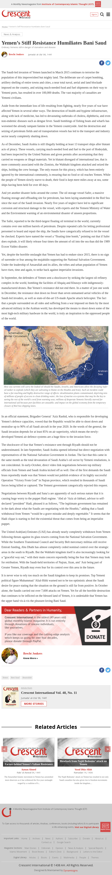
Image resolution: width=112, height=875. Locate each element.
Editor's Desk (55, 851)
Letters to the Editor (92, 851)
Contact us (46, 842)
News (47, 838)
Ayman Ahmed (28, 769)
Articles (32, 857)
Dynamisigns (70, 870)
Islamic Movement (18, 851)
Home (24, 838)
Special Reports (96, 848)
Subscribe (73, 838)
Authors (59, 838)
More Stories (34, 703)
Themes (95, 857)
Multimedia (69, 857)
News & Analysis (75, 848)
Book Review (38, 851)
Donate (86, 838)
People (82, 857)
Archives (36, 838)
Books (44, 857)
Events (55, 857)
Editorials (46, 848)
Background (72, 851)
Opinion (59, 848)
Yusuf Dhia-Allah (83, 769)
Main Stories (30, 848)
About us (99, 838)
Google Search (64, 842)
